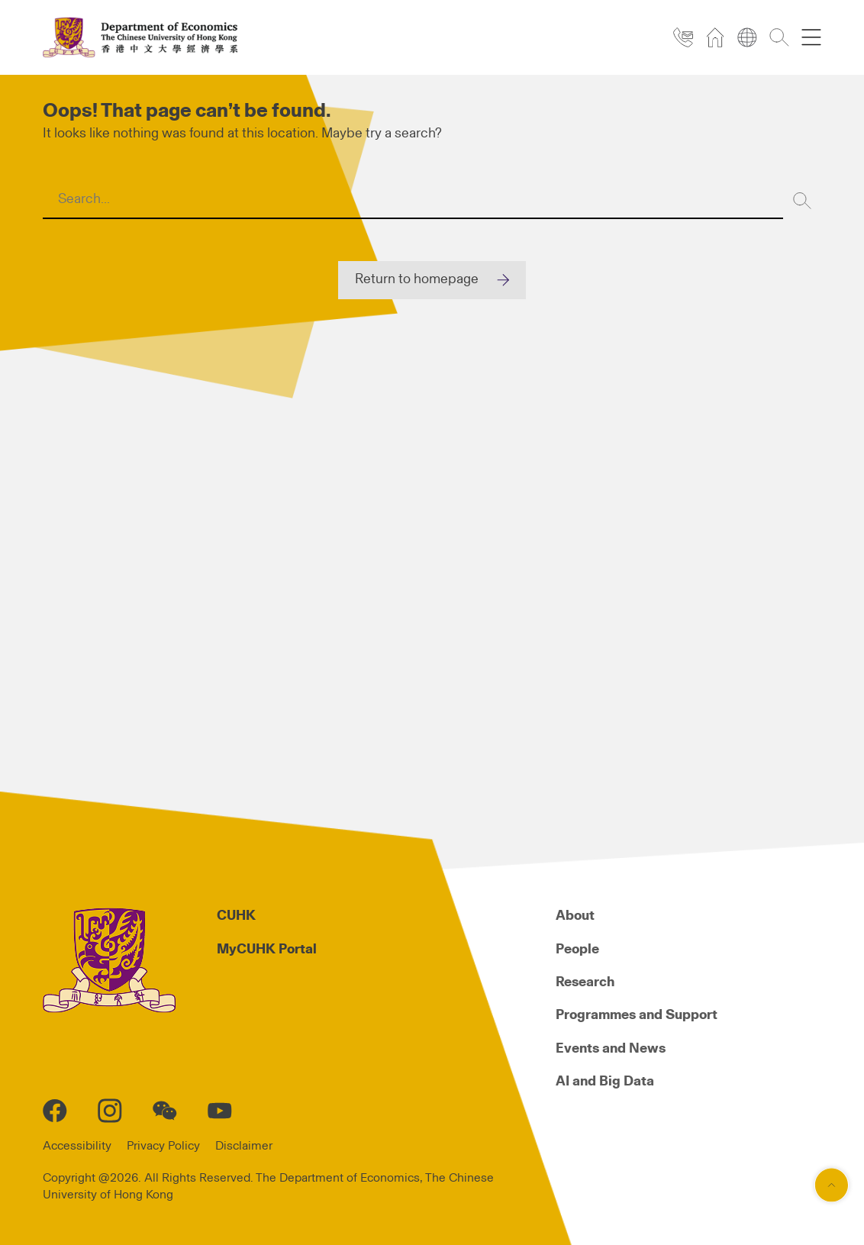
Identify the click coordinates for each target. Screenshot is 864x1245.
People (577, 949)
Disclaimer (243, 1146)
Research (585, 982)
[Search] (802, 200)
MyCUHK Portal (267, 949)
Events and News (611, 1049)
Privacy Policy (163, 1146)
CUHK (236, 916)
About (575, 916)
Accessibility (77, 1146)
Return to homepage (417, 279)
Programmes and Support (636, 1015)
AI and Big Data (605, 1082)
